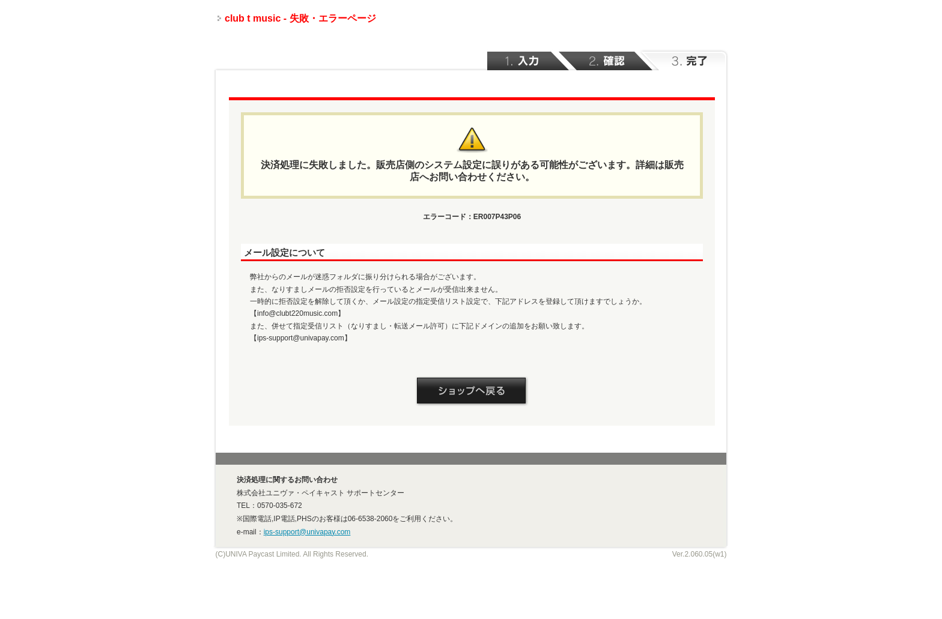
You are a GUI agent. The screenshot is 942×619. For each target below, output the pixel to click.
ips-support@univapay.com (307, 532)
